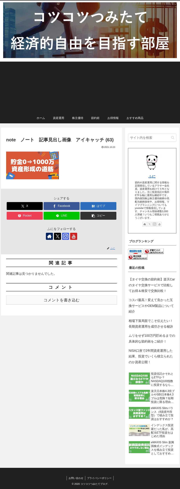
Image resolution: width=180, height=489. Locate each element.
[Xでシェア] (25, 206)
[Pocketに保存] (25, 216)
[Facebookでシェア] (62, 206)
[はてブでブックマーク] (98, 206)
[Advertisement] (90, 86)
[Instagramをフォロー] (65, 236)
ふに (152, 176)
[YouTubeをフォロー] (73, 236)
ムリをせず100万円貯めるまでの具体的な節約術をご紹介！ (152, 338)
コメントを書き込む (62, 300)
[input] (152, 138)
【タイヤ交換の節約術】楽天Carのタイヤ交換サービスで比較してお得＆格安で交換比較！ (152, 285)
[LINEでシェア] (62, 216)
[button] (98, 216)
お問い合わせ (76, 478)
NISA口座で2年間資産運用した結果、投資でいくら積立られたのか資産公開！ (151, 356)
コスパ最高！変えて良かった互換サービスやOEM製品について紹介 (151, 305)
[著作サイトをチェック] (49, 236)
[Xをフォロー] (57, 236)
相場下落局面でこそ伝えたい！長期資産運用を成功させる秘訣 (151, 323)
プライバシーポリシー (99, 478)
